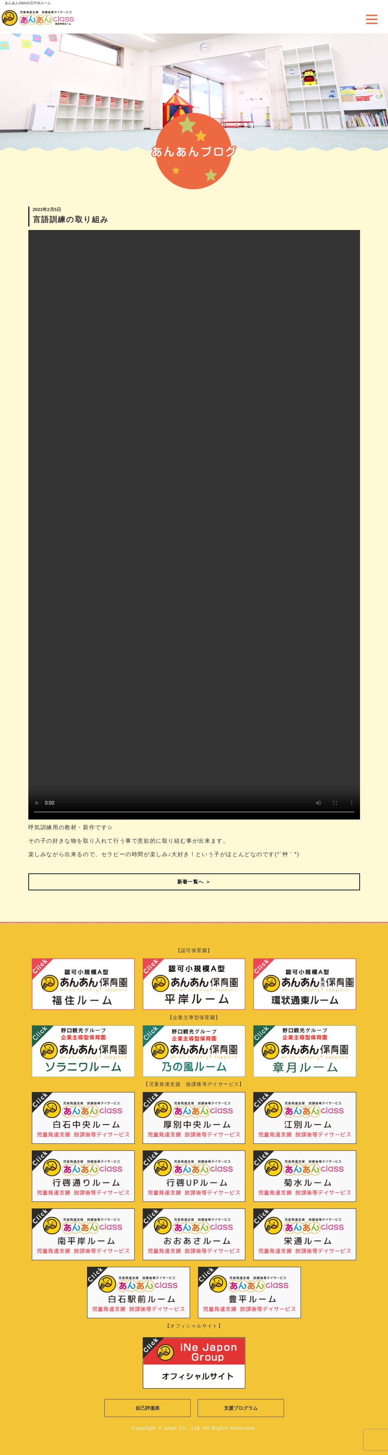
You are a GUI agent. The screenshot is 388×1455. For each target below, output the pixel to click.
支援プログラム (241, 1408)
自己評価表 (147, 1408)
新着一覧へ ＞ (194, 881)
